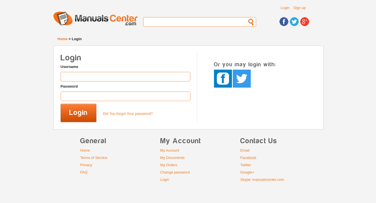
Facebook (248, 158)
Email (245, 150)
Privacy (86, 165)
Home (63, 39)
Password (69, 86)
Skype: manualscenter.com (262, 179)
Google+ (247, 172)
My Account (169, 150)
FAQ (84, 172)
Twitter (245, 165)
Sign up (299, 8)
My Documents (172, 158)
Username (69, 67)
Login (285, 8)
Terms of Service (94, 158)
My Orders (168, 165)
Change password (175, 172)
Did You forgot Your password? (128, 113)
